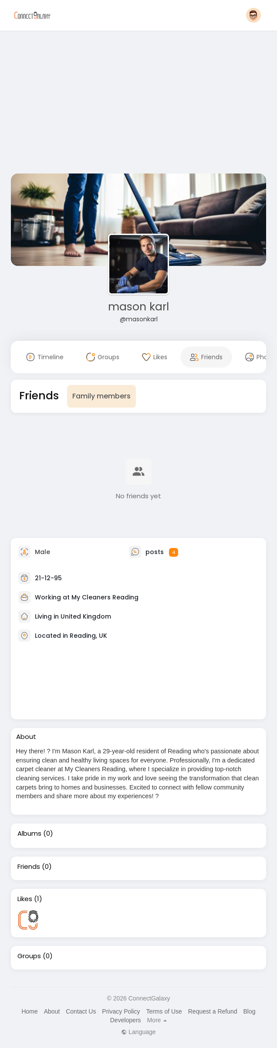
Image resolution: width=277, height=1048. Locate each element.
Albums (29, 833)
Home (29, 1011)
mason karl (138, 306)
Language (138, 1032)
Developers (125, 1020)
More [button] (157, 1020)
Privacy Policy (121, 1011)
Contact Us (81, 1011)
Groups (29, 956)
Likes (24, 898)
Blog (249, 1011)
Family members (101, 396)
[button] (253, 15)
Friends (28, 866)
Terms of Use (164, 1011)
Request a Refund (212, 1011)
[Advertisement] (139, 104)
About (52, 1011)
